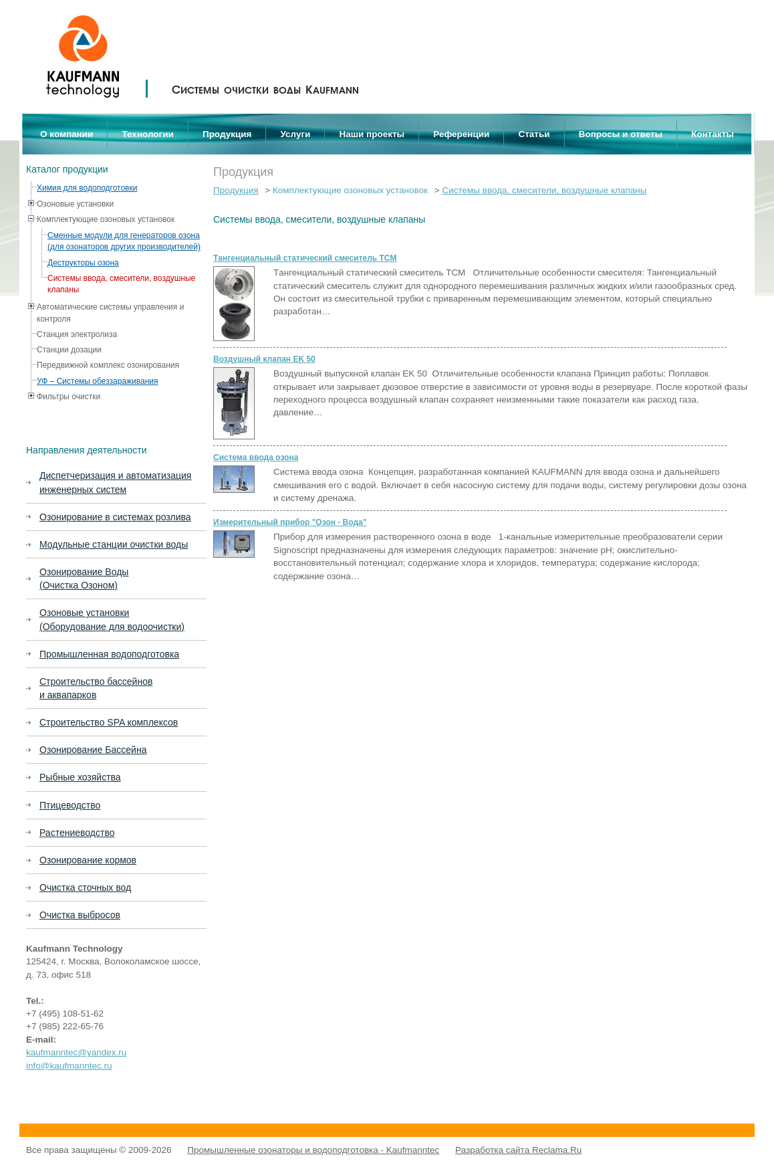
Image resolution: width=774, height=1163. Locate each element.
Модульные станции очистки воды (113, 544)
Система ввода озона (255, 457)
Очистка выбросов (79, 915)
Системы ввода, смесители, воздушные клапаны (544, 190)
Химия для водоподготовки (87, 188)
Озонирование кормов (87, 860)
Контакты (712, 134)
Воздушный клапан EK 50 (264, 359)
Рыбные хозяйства (80, 777)
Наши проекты (372, 134)
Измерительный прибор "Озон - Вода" (289, 522)
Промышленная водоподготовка (109, 654)
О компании (66, 134)
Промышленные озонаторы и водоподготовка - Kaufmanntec (313, 1150)
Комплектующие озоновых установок (350, 190)
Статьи (534, 134)
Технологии (147, 134)
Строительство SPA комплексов (108, 722)
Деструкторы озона (83, 263)
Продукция (227, 134)
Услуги (296, 134)
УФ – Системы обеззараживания (97, 381)
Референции (461, 134)
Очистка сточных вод (85, 887)
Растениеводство (76, 832)
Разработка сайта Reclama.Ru (518, 1150)
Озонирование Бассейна (92, 749)
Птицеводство (69, 805)
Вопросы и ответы (620, 134)
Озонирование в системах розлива (115, 517)
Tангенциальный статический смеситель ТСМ (304, 258)
